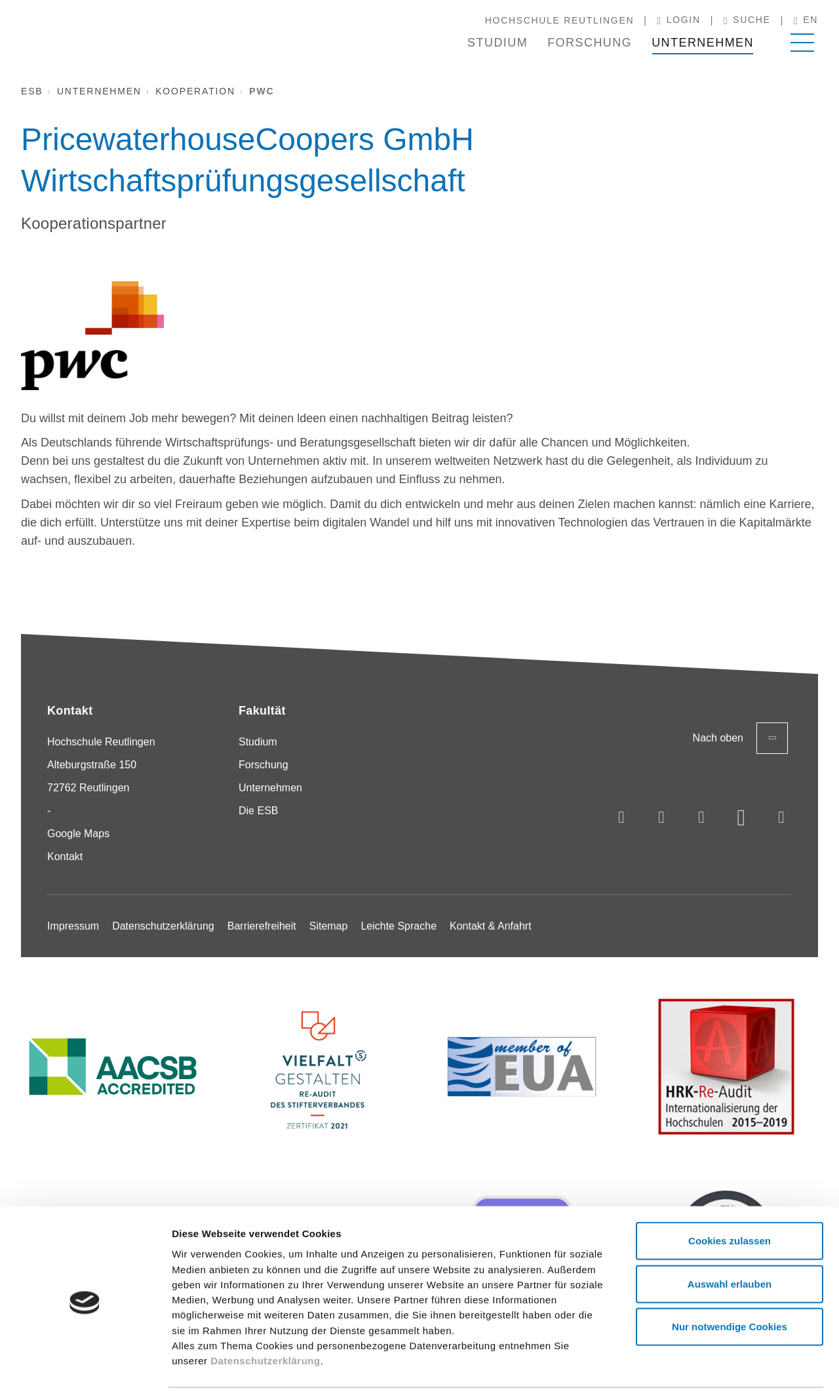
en (806, 20)
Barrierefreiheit (261, 926)
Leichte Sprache (399, 926)
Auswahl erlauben (729, 1244)
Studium (497, 42)
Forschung (589, 42)
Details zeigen (697, 1373)
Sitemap (328, 926)
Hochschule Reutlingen (559, 20)
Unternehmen (703, 42)
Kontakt (65, 856)
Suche (747, 20)
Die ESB (258, 810)
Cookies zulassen (729, 1200)
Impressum (73, 926)
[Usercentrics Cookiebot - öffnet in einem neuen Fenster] (85, 1373)
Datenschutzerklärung (265, 1320)
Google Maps (78, 833)
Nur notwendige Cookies (729, 1286)
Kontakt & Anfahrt (491, 926)
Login (679, 20)
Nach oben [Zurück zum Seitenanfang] (740, 738)
